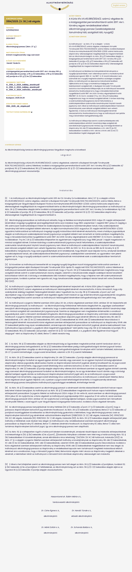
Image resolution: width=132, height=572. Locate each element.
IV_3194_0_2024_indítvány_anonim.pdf (24, 89)
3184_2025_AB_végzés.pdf (18, 106)
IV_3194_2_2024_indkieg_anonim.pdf (22, 87)
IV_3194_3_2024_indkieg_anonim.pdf (22, 84)
